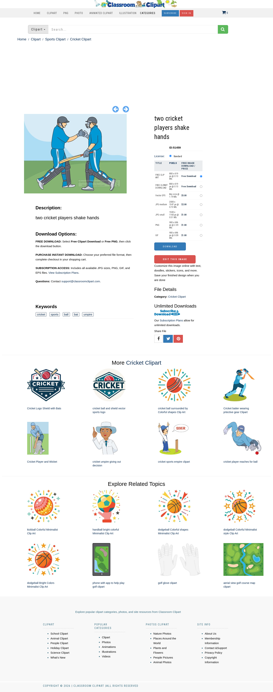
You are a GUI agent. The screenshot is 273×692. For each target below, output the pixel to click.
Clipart (52, 13)
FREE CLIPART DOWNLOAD (161, 186)
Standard (178, 156)
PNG (65, 13)
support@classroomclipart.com (80, 281)
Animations (109, 646)
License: (159, 156)
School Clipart (59, 633)
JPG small (160, 214)
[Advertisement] (136, 70)
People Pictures (163, 657)
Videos (106, 656)
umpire (88, 314)
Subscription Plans (171, 320)
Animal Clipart (59, 638)
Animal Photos (162, 662)
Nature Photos (162, 633)
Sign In (186, 13)
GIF (156, 235)
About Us (210, 633)
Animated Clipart (101, 13)
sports (55, 314)
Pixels (173, 163)
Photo (79, 13)
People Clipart (59, 643)
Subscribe (170, 13)
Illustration (127, 13)
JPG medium (161, 204)
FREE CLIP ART (159, 176)
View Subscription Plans (63, 272)
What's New (57, 657)
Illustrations (109, 651)
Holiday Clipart (59, 648)
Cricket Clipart (80, 39)
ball (66, 314)
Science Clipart (59, 652)
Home (37, 13)
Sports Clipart (55, 39)
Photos (106, 642)
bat (76, 314)
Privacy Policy (213, 652)
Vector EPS (160, 195)
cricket (41, 314)
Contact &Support (216, 648)
